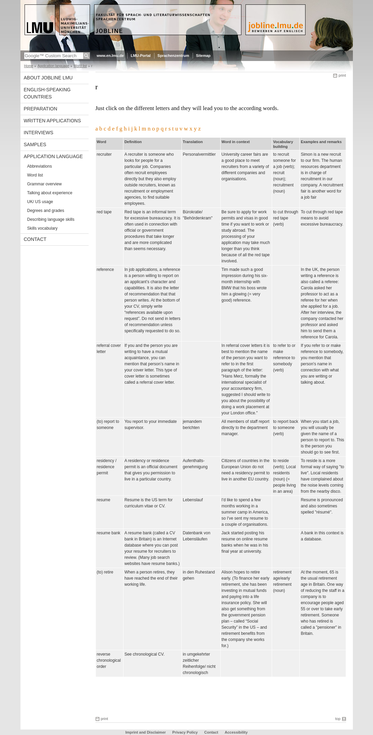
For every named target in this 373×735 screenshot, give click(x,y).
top (337, 719)
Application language (53, 66)
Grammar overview (44, 184)
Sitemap (203, 55)
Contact (35, 239)
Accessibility (236, 732)
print (342, 75)
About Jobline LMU (48, 77)
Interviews (39, 132)
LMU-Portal (141, 55)
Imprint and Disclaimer (145, 732)
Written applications (52, 120)
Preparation (40, 108)
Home (28, 66)
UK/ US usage (40, 201)
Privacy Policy (185, 732)
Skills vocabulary (42, 228)
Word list (80, 66)
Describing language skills (51, 219)
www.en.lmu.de (110, 55)
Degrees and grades (45, 210)
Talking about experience (50, 192)
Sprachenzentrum (173, 55)
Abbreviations (39, 166)
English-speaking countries (47, 93)
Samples (35, 144)
